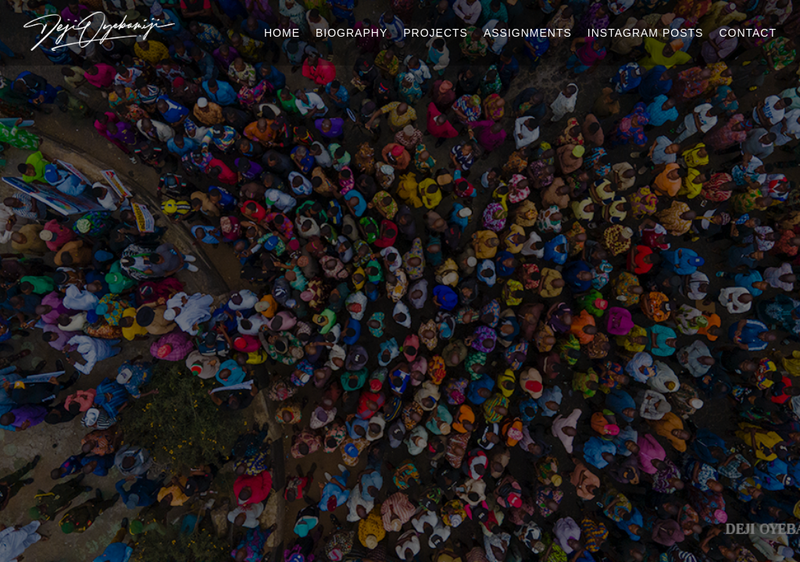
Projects (435, 33)
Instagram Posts (646, 33)
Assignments (528, 33)
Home (282, 33)
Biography (352, 33)
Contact (748, 33)
